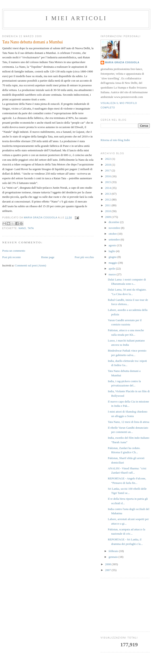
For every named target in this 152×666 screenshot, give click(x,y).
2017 (108, 170)
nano (22, 228)
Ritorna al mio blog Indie (115, 140)
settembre (115, 239)
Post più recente (11, 257)
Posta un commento (13, 250)
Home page (48, 257)
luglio (112, 251)
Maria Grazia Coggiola (122, 62)
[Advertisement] (125, 605)
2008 (108, 564)
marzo (113, 274)
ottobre (113, 233)
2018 (108, 164)
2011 (108, 205)
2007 (108, 570)
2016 (108, 176)
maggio (113, 262)
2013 (108, 193)
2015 (108, 182)
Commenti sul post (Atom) (30, 265)
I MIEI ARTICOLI (76, 18)
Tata (31, 228)
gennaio (113, 557)
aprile (112, 268)
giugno (113, 257)
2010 (108, 211)
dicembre (114, 222)
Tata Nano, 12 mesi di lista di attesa (128, 422)
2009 (108, 217)
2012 (108, 199)
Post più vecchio (84, 257)
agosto (113, 245)
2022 (108, 158)
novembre (115, 228)
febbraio (114, 551)
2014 (108, 188)
